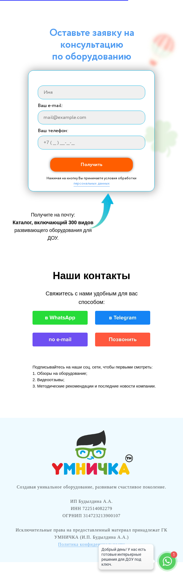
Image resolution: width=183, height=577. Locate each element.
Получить (91, 164)
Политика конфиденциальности (91, 544)
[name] (91, 92)
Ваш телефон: (53, 130)
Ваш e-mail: (50, 105)
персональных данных (92, 183)
